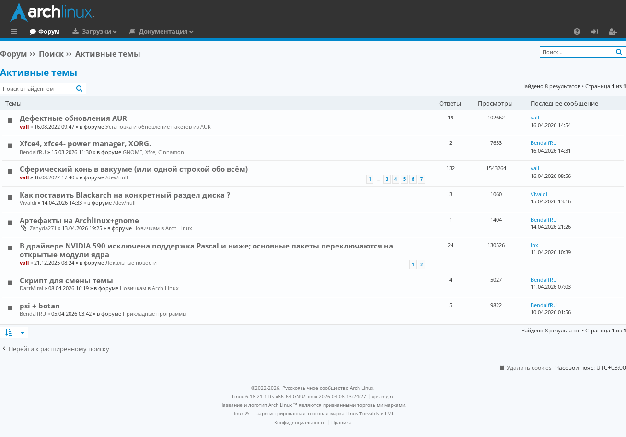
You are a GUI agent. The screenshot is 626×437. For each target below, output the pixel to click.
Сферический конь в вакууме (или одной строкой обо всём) (134, 169)
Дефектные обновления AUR (73, 118)
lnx (534, 244)
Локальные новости (131, 262)
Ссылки (16, 32)
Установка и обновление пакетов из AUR (158, 126)
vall (24, 126)
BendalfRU (33, 151)
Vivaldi (28, 202)
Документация (202, 31)
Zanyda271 (43, 228)
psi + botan (40, 305)
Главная (43, 31)
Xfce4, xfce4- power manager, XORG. (85, 143)
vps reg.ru (383, 396)
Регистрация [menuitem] (614, 32)
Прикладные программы (154, 313)
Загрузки (136, 31)
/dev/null (116, 177)
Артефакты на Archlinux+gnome (79, 220)
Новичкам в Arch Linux (162, 228)
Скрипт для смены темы (66, 280)
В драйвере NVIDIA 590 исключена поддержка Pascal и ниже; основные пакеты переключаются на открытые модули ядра (206, 250)
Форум (88, 31)
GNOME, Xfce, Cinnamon (153, 151)
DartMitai (31, 288)
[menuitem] (576, 31)
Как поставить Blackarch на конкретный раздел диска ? (125, 195)
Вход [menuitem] (598, 32)
